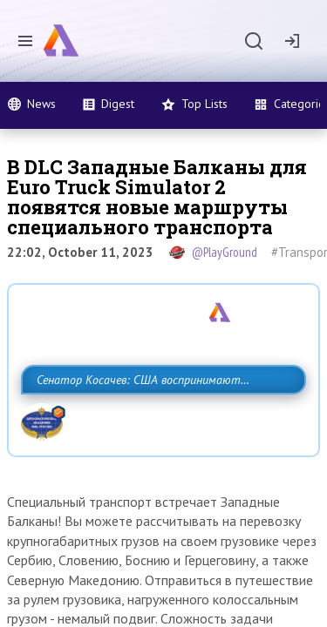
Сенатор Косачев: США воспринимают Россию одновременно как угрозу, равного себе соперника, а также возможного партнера (159, 418)
